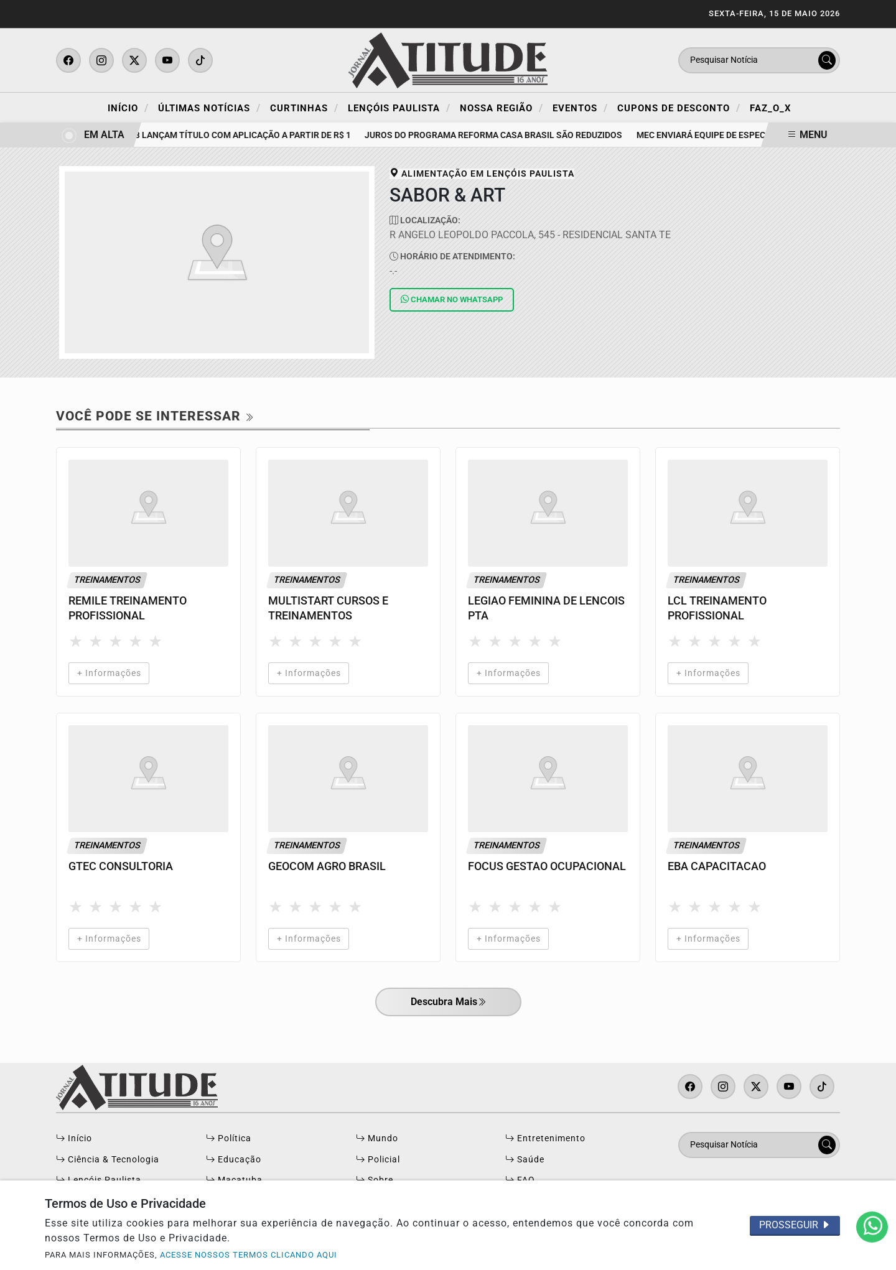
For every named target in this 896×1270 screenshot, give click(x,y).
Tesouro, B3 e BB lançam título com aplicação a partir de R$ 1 (213, 135)
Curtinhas (304, 107)
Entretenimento (545, 1138)
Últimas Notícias (209, 107)
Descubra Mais (448, 1002)
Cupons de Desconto (678, 107)
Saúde (524, 1159)
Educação (233, 1159)
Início (128, 107)
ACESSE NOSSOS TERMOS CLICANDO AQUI (248, 1254)
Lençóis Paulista (399, 107)
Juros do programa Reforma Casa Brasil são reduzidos (497, 135)
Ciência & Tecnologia (107, 1159)
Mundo (377, 1138)
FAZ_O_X (770, 108)
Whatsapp (452, 299)
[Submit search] (827, 60)
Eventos (580, 107)
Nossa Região (501, 107)
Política (228, 1138)
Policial (378, 1159)
